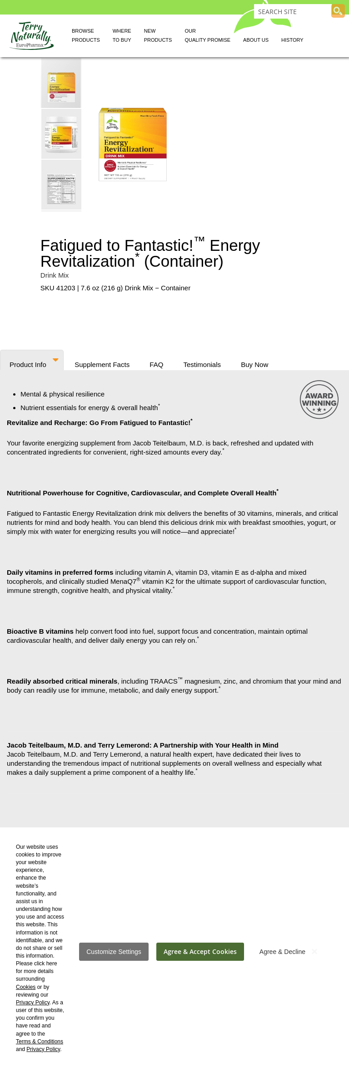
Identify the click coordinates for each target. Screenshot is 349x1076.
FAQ (156, 363)
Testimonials (202, 363)
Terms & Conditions (39, 1041)
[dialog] (174, 951)
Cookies (25, 987)
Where (122, 36)
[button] (61, 133)
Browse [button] (86, 36)
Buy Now (254, 363)
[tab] (32, 360)
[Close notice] (314, 951)
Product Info (28, 363)
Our (207, 36)
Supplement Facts (102, 363)
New (158, 36)
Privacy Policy (33, 1002)
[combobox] (293, 11)
